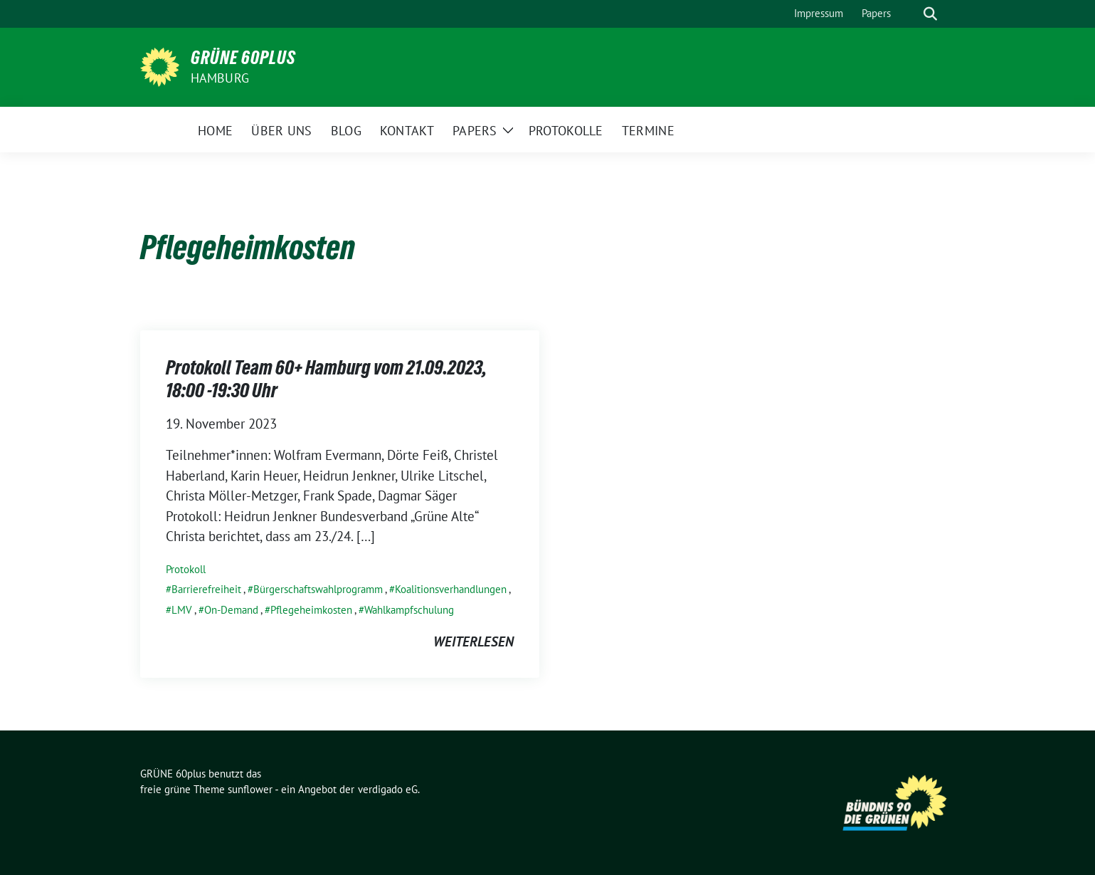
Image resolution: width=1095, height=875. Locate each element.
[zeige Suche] (930, 14)
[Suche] (910, 14)
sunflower (250, 789)
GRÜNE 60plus (243, 57)
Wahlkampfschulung (409, 610)
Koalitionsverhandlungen (451, 589)
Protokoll (186, 569)
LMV (181, 610)
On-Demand (231, 610)
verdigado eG (388, 789)
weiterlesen (473, 641)
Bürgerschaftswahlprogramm (318, 589)
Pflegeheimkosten (311, 610)
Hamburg (220, 78)
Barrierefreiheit (206, 589)
